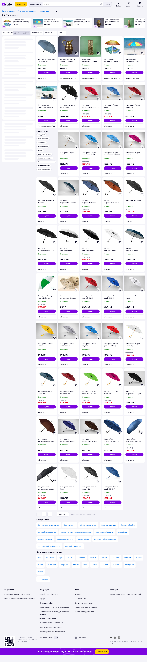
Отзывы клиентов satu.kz (49, 624)
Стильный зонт (83, 545)
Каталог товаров (8, 11)
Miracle (76, 571)
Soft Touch (50, 564)
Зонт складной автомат (104, 538)
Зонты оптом (43, 585)
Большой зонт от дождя (47, 538)
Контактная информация (84, 609)
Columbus (81, 564)
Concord (105, 571)
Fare (39, 564)
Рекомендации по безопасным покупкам (19, 605)
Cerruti (94, 571)
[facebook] (115, 643)
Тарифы (42, 605)
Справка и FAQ (80, 605)
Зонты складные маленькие (48, 531)
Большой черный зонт (73, 552)
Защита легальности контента (86, 613)
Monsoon (127, 564)
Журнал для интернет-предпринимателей (125, 600)
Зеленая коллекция (108, 531)
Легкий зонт (122, 538)
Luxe (85, 571)
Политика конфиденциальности (52, 633)
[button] (47, 72)
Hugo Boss (64, 571)
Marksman (52, 571)
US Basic (70, 564)
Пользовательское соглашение (51, 629)
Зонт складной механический (49, 552)
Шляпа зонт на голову (88, 531)
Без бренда (129, 571)
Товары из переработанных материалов (76, 538)
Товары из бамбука (128, 531)
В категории (35, 4)
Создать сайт (102, 658)
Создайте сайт (45, 600)
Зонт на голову (69, 531)
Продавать (44, 609)
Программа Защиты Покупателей (17, 600)
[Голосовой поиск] (101, 4)
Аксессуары (45, 11)
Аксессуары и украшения (27, 11)
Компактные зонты (45, 545)
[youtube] (111, 643)
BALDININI (116, 571)
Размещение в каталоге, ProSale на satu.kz (55, 613)
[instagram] (119, 643)
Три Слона (115, 564)
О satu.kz (78, 600)
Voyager (104, 564)
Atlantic (139, 564)
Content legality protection (84, 618)
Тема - (48, 644)
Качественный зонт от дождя (105, 545)
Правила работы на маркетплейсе (52, 638)
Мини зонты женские (65, 545)
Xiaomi (40, 571)
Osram (40, 578)
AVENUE (93, 564)
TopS (60, 564)
